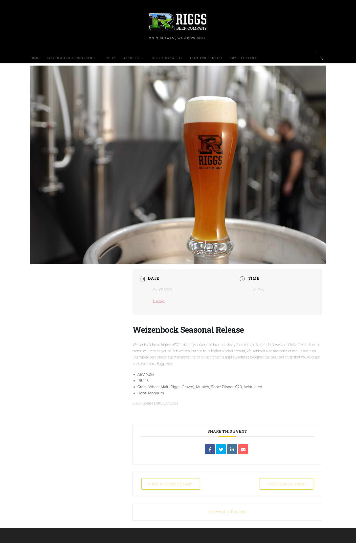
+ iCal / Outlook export (286, 483)
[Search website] (321, 58)
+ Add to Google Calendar (171, 483)
